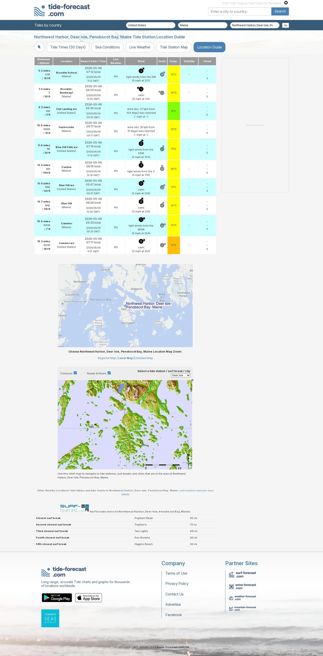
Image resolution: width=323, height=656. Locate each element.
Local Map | (126, 358)
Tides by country (48, 25)
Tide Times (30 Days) (68, 47)
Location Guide (209, 47)
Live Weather (140, 47)
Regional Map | (108, 358)
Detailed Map (144, 358)
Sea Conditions (107, 47)
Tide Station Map (174, 47)
